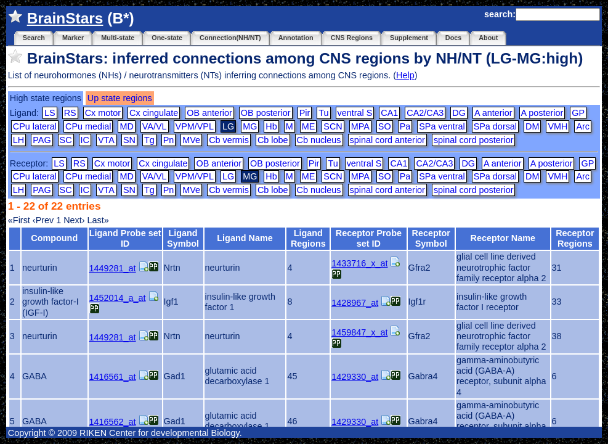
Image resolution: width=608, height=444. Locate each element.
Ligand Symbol (183, 238)
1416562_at (112, 422)
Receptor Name (502, 238)
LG (228, 176)
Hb (271, 126)
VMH (557, 126)
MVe (191, 140)
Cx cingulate (153, 113)
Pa (405, 126)
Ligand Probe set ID (125, 238)
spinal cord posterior (474, 140)
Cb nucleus (319, 140)
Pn (168, 140)
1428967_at (354, 303)
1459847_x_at (359, 332)
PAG (42, 140)
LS (49, 113)
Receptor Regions (575, 238)
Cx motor (103, 113)
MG (250, 126)
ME (308, 126)
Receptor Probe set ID (369, 238)
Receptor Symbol (431, 238)
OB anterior (209, 113)
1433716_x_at (359, 263)
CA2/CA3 (425, 113)
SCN (332, 126)
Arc (583, 126)
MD (126, 126)
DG (459, 113)
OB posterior (266, 113)
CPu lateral (35, 126)
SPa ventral (441, 126)
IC (85, 140)
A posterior (542, 113)
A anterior (493, 113)
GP (578, 113)
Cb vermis (229, 140)
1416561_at (112, 377)
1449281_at (112, 268)
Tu (323, 113)
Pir (304, 113)
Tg (149, 140)
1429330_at (354, 377)
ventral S (355, 113)
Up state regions (119, 98)
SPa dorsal (495, 126)
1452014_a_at (117, 298)
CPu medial (88, 126)
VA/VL (154, 126)
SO (384, 126)
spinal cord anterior (387, 140)
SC (66, 140)
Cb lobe (272, 140)
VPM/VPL (195, 126)
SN (129, 140)
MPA (360, 126)
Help (405, 75)
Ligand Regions (308, 238)
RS (70, 113)
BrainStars (65, 18)
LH (18, 140)
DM (532, 126)
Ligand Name (244, 238)
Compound (54, 238)
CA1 (389, 113)
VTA (106, 140)
